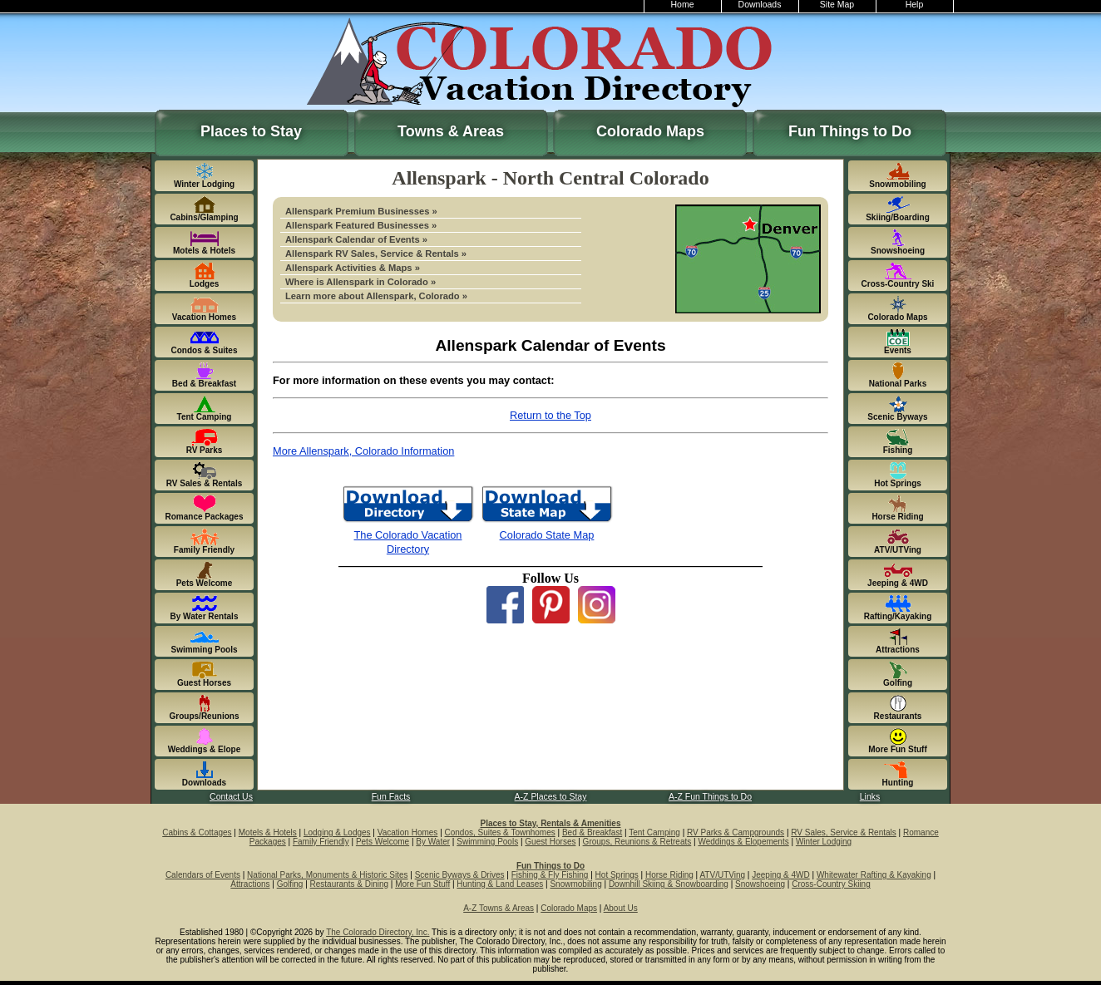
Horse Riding (669, 874)
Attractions (249, 884)
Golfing (290, 884)
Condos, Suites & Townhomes (500, 832)
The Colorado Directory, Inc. (377, 932)
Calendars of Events (202, 874)
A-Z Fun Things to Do (710, 796)
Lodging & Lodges (337, 832)
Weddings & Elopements (743, 841)
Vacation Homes (408, 832)
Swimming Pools (487, 841)
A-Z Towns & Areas (498, 908)
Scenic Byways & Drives (460, 874)
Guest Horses (550, 841)
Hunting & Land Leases (500, 884)
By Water (433, 841)
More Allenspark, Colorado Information (363, 451)
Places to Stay (251, 131)
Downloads (760, 4)
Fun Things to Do (849, 131)
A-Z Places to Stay (551, 796)
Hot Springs (617, 874)
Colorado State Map (547, 535)
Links (870, 796)
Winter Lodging (824, 841)
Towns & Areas (450, 131)
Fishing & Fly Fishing (550, 874)
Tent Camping (654, 832)
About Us (621, 908)
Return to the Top (550, 415)
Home (682, 4)
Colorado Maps (650, 131)
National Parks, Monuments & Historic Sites (327, 874)
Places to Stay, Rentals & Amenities (551, 823)
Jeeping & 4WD (780, 874)
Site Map (837, 4)
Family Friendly (321, 841)
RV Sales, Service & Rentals (843, 832)
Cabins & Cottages (196, 832)
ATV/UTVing (722, 874)
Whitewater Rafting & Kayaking (874, 874)
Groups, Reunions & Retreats (637, 841)
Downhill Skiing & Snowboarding (668, 884)
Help (915, 4)
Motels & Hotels (268, 832)
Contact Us (231, 796)
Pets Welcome (382, 841)
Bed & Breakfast (592, 832)
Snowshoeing (760, 884)
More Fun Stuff (422, 884)
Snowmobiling (575, 884)
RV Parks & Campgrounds (735, 832)
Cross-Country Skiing (831, 884)
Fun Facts (391, 796)
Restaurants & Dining (349, 884)
